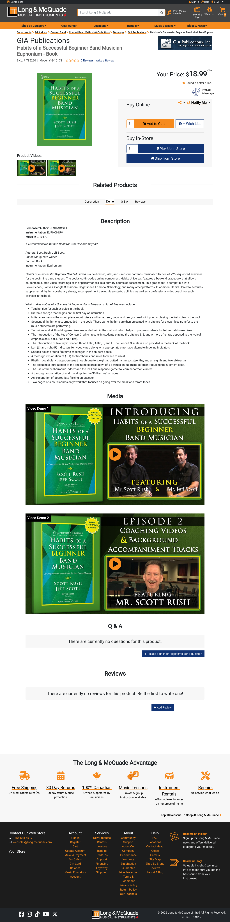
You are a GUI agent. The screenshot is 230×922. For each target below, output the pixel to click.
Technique (118, 32)
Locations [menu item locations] (100, 25)
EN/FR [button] (216, 1)
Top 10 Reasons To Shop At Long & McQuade (191, 815)
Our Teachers (128, 893)
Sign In (75, 837)
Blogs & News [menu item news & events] (196, 25)
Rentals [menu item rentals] (132, 25)
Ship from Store (165, 158)
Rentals (102, 842)
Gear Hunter (68, 25)
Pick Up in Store (171, 148)
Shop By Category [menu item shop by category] (32, 25)
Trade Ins (102, 855)
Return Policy (128, 889)
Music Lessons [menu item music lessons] (163, 25)
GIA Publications (137, 32)
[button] (221, 13)
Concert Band (58, 32)
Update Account (75, 850)
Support (102, 859)
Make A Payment (75, 855)
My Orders (75, 859)
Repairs (102, 850)
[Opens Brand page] (185, 43)
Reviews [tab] (140, 201)
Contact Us (15, 1)
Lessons (101, 846)
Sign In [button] (194, 1)
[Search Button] (161, 12)
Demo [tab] (110, 201)
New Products (102, 837)
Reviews (155, 868)
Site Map (155, 859)
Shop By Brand (155, 863)
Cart (75, 846)
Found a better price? (197, 83)
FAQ (155, 837)
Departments (24, 32)
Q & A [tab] (124, 201)
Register (75, 842)
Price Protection (128, 872)
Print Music (41, 32)
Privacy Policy (128, 885)
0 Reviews (87, 60)
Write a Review (105, 60)
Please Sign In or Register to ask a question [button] (173, 653)
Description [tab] (92, 201)
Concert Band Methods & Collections (89, 32)
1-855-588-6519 (20, 837)
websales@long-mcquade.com (30, 842)
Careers (155, 855)
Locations (155, 842)
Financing (102, 863)
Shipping (101, 872)
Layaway (102, 868)
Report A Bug (155, 872)
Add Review (163, 707)
